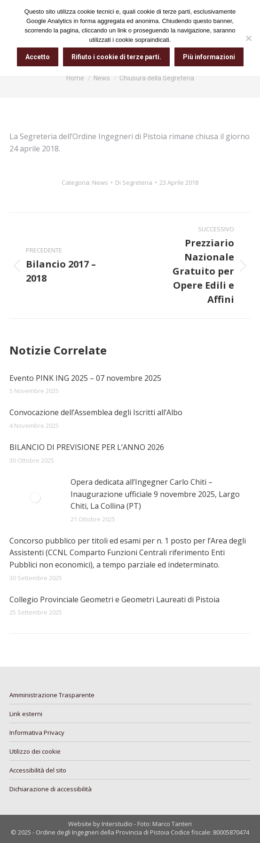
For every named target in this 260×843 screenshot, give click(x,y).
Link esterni (25, 713)
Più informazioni (209, 57)
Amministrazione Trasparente (52, 695)
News (100, 182)
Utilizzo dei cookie (35, 751)
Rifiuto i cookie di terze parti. (116, 57)
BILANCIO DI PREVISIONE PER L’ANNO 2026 (86, 447)
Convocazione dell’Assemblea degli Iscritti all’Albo (95, 412)
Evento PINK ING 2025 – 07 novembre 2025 (85, 378)
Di (133, 182)
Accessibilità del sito (37, 770)
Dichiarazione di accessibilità (50, 789)
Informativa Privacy (36, 732)
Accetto (37, 57)
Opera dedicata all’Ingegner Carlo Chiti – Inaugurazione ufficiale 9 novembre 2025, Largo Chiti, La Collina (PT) (155, 494)
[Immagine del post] (35, 497)
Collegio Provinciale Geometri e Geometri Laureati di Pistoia (114, 599)
